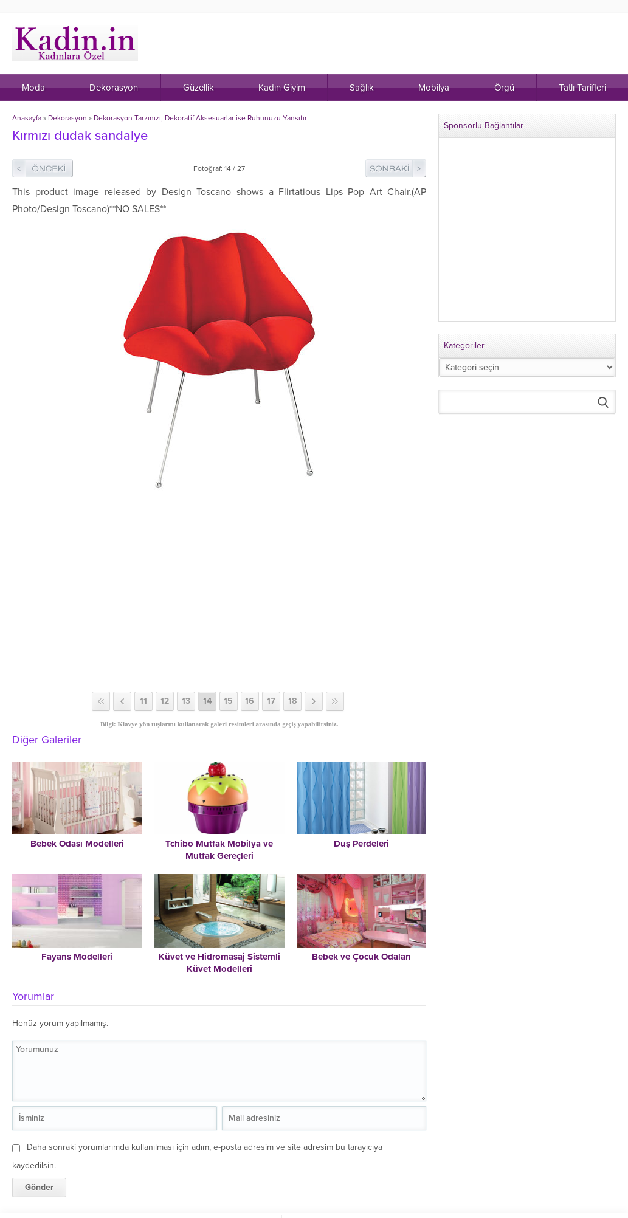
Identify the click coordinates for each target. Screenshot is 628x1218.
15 (228, 701)
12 (164, 701)
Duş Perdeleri (361, 843)
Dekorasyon (67, 118)
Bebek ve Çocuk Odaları (361, 956)
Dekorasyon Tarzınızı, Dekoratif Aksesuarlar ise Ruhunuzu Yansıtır (200, 118)
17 (271, 701)
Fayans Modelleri (76, 956)
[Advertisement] (220, 594)
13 (186, 701)
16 (249, 701)
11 (143, 701)
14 (207, 701)
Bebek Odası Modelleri (77, 843)
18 (292, 701)
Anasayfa (26, 118)
